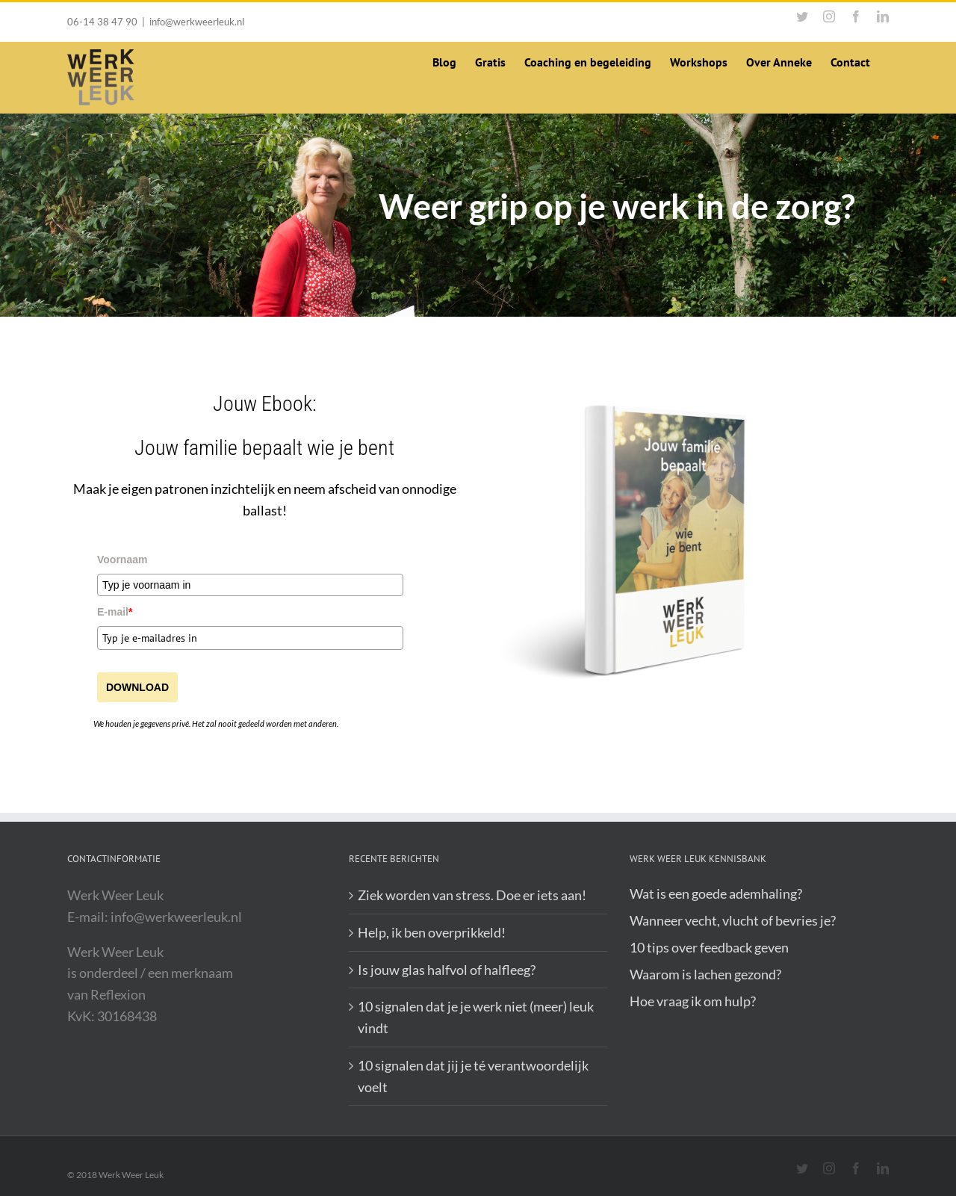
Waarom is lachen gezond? (705, 974)
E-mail (114, 612)
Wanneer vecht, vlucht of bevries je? (733, 920)
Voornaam (122, 560)
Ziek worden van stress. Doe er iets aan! (472, 895)
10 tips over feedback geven (709, 947)
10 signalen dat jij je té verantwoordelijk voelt (473, 1076)
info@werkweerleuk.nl (196, 22)
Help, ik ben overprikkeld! (432, 932)
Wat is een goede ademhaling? (716, 893)
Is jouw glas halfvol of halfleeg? (447, 969)
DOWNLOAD (137, 687)
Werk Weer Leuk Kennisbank (698, 858)
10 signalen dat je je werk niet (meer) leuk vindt (476, 1017)
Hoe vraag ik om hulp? (693, 1001)
